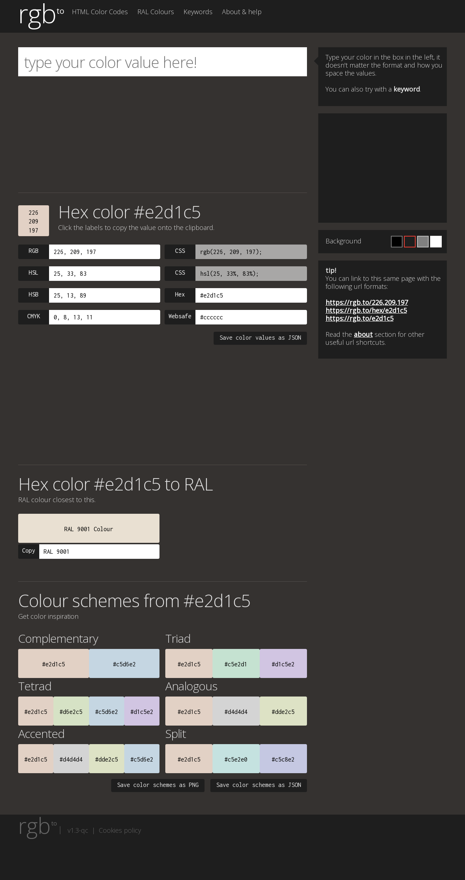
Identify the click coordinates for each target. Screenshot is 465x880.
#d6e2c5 (71, 712)
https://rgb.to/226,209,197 (367, 302)
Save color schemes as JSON (258, 785)
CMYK (33, 316)
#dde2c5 (283, 712)
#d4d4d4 (236, 712)
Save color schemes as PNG (158, 785)
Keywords (198, 11)
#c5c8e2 (283, 759)
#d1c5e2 (283, 664)
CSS (180, 250)
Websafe (180, 316)
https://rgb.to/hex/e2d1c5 (366, 310)
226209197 (34, 221)
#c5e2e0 (236, 759)
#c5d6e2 (124, 664)
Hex (180, 294)
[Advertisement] (162, 134)
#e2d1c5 (53, 664)
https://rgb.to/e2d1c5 (359, 318)
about (363, 334)
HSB (34, 294)
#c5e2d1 (236, 664)
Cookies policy (120, 830)
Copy (28, 550)
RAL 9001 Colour (88, 529)
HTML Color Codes (100, 11)
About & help (242, 11)
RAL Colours (155, 11)
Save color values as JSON (260, 337)
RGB (34, 250)
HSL (34, 272)
